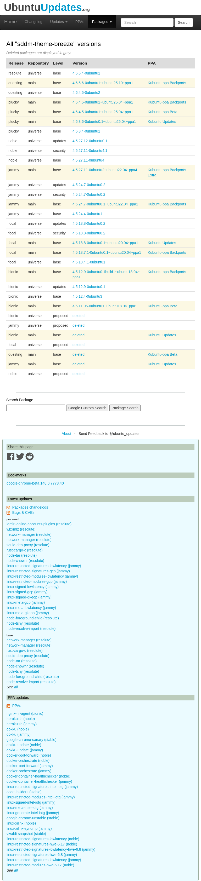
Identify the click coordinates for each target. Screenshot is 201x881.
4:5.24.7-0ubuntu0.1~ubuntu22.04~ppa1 (105, 204)
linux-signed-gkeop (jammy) (29, 597)
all (16, 687)
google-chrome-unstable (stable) (33, 818)
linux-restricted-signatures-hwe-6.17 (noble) (42, 844)
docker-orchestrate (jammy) (29, 771)
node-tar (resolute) (22, 555)
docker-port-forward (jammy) (30, 766)
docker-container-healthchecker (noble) (38, 776)
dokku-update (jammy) (25, 750)
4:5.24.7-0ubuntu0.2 (88, 185)
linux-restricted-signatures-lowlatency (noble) (43, 839)
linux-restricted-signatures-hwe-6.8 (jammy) (42, 855)
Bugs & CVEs (23, 512)
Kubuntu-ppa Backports (167, 83)
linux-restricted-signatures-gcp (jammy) (38, 571)
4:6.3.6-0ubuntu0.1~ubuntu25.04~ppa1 (104, 121)
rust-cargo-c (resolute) (25, 550)
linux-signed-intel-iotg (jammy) (31, 802)
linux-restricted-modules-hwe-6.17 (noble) (40, 865)
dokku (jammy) (19, 734)
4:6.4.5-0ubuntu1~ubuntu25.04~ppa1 (102, 102)
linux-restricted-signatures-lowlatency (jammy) (44, 566)
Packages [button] (102, 22)
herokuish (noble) (21, 719)
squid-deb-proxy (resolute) (28, 545)
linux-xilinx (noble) (21, 823)
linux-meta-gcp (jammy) (26, 602)
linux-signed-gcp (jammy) (27, 592)
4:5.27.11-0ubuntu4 (88, 160)
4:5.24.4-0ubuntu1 (87, 214)
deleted (78, 316)
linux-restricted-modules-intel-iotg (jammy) (41, 797)
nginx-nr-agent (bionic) (25, 713)
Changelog (33, 22)
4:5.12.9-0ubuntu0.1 (88, 287)
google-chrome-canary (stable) (32, 740)
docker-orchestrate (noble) (28, 760)
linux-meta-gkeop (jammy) (28, 613)
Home (10, 21)
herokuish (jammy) (22, 724)
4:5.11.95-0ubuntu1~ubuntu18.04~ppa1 (104, 306)
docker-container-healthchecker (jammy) (39, 781)
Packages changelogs (30, 507)
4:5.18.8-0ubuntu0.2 (88, 223)
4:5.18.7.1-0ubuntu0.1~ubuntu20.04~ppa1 (106, 252)
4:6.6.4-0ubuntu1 (86, 73)
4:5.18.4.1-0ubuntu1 (88, 262)
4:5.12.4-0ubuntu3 (87, 296)
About (66, 433)
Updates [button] (59, 22)
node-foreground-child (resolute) (33, 618)
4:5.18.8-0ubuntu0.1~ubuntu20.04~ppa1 (105, 243)
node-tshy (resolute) (23, 623)
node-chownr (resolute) (25, 560)
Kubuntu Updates (162, 121)
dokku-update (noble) (24, 745)
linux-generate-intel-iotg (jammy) (33, 813)
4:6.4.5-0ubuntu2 (86, 92)
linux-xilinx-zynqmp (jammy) (29, 828)
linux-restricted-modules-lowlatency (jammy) (42, 576)
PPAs (79, 22)
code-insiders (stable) (24, 792)
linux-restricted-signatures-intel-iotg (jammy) (42, 787)
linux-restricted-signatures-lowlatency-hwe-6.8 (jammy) (51, 849)
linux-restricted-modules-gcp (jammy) (37, 581)
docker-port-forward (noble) (29, 755)
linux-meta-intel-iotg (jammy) (30, 807)
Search (183, 22)
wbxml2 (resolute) (21, 529)
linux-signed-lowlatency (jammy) (33, 587)
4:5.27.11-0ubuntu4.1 (89, 150)
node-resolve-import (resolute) (31, 628)
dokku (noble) (18, 729)
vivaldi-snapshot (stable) (26, 834)
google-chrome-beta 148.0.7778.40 (35, 483)
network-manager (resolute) (29, 534)
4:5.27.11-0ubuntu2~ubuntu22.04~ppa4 (104, 170)
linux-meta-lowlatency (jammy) (31, 608)
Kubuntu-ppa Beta (162, 112)
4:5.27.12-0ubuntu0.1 (89, 141)
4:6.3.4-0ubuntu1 (86, 131)
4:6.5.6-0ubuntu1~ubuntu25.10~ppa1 (102, 83)
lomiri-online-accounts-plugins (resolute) (39, 524)
